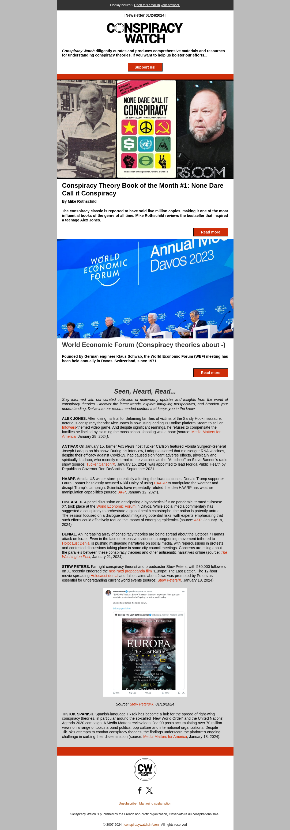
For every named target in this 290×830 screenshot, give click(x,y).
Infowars (69, 427)
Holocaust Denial (77, 543)
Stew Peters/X (169, 580)
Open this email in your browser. (157, 5)
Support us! (145, 67)
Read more (210, 232)
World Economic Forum (115, 506)
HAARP (160, 483)
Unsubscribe (128, 803)
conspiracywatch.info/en (142, 825)
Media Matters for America (165, 736)
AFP (122, 492)
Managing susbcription (155, 803)
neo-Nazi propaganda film (130, 571)
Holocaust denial (104, 576)
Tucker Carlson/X (100, 464)
